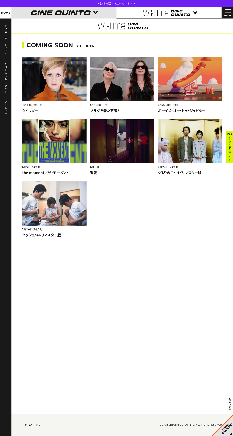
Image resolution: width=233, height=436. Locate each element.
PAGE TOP (230, 404)
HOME (5, 13)
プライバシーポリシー (34, 424)
